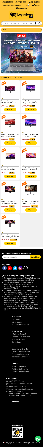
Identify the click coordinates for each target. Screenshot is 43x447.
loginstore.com (27, 276)
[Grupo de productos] (21, 30)
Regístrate (16, 319)
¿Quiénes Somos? (19, 334)
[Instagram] (20, 268)
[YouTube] (10, 268)
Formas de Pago (18, 339)
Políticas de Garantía (20, 369)
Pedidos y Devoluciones (21, 337)
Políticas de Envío (19, 366)
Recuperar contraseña (20, 324)
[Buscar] (39, 23)
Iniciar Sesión (17, 322)
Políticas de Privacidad (20, 372)
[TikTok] (25, 268)
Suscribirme (35, 257)
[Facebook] (4, 268)
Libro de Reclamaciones (21, 351)
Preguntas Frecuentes (20, 354)
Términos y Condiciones (21, 357)
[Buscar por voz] (35, 23)
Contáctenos (17, 342)
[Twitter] (15, 268)
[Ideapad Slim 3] (21, 53)
